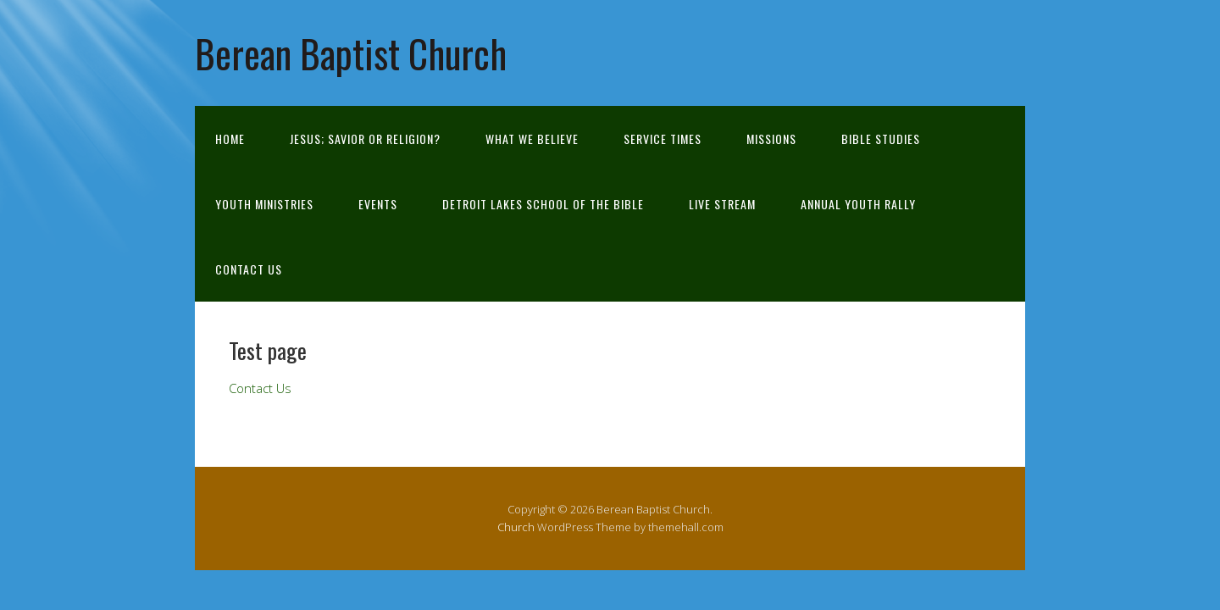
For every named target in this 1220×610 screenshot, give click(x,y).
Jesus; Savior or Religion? (365, 138)
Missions (771, 138)
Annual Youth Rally (858, 204)
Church (516, 527)
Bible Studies (880, 138)
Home (230, 138)
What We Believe (532, 138)
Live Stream (722, 204)
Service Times (663, 138)
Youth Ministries (264, 204)
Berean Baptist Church (351, 53)
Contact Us (248, 269)
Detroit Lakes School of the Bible (543, 204)
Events (377, 204)
